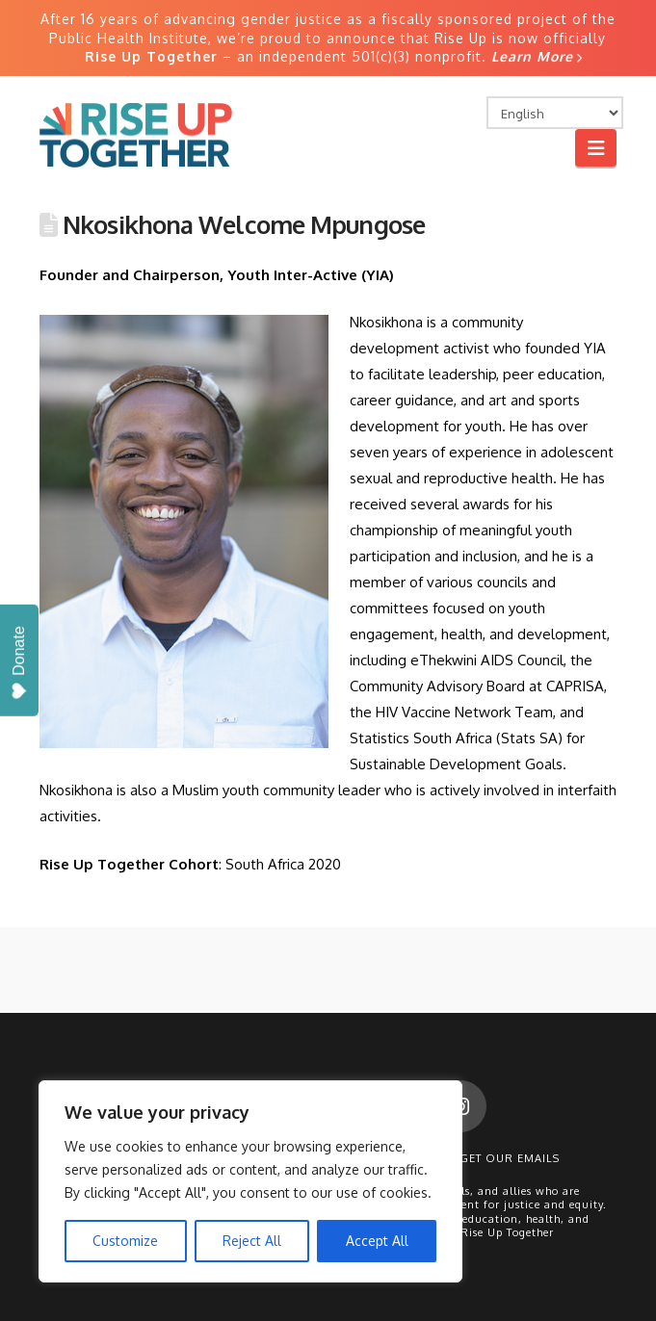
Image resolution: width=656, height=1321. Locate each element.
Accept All (377, 1240)
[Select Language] (554, 112)
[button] (596, 148)
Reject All (252, 1240)
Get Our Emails (509, 1158)
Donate (19, 663)
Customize (125, 1240)
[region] (250, 1181)
